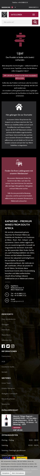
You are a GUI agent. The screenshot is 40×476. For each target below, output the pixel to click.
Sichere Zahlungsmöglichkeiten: (14, 457)
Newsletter (6, 404)
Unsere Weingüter (8, 388)
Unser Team (6, 383)
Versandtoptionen (8, 399)
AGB (3, 362)
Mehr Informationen (18, 473)
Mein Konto (33, 7)
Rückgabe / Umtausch (9, 394)
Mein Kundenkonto (9, 319)
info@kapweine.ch (17, 301)
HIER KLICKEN (19, 78)
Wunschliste (6, 335)
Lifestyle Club (7, 340)
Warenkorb (6, 330)
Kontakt (4, 372)
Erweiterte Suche (8, 367)
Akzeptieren (5, 473)
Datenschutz (6, 356)
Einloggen (5, 324)
